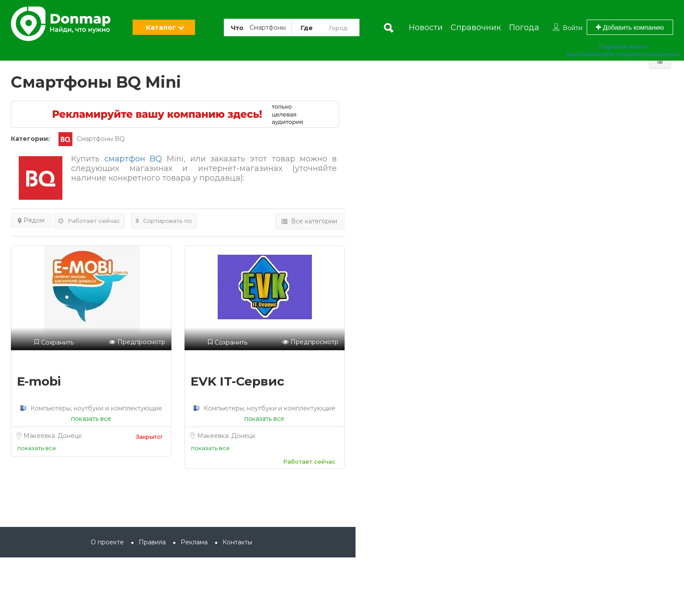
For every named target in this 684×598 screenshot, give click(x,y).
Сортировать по (164, 220)
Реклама (194, 542)
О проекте (107, 542)
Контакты (237, 542)
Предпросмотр (137, 342)
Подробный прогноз (623, 47)
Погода (524, 27)
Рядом (31, 220)
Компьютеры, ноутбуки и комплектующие (95, 408)
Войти (572, 28)
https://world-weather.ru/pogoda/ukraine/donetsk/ (623, 54)
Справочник (476, 27)
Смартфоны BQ (91, 139)
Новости (426, 27)
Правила (152, 542)
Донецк (70, 436)
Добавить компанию (630, 27)
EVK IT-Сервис (237, 381)
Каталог (161, 27)
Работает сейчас (89, 220)
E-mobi (39, 381)
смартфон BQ (133, 159)
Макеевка (40, 436)
